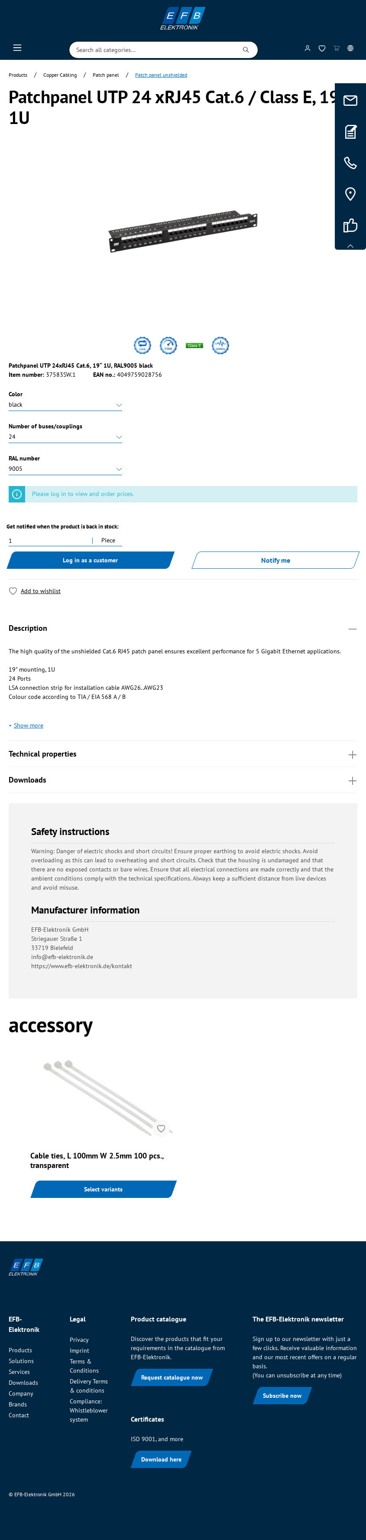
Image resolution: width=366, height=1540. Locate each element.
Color (16, 394)
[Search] (246, 50)
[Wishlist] (322, 50)
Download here (161, 1459)
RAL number (24, 458)
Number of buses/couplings (45, 426)
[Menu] (17, 50)
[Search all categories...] (152, 50)
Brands (18, 1404)
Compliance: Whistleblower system (89, 1410)
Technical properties (183, 753)
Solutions (21, 1361)
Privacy (79, 1340)
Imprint (79, 1350)
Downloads (183, 779)
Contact (19, 1415)
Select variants (103, 1189)
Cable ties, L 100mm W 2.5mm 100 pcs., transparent (97, 1160)
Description (183, 627)
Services (19, 1372)
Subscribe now (282, 1396)
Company (21, 1393)
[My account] (307, 50)
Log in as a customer (90, 560)
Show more (28, 725)
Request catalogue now (172, 1377)
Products (20, 1350)
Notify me (275, 560)
